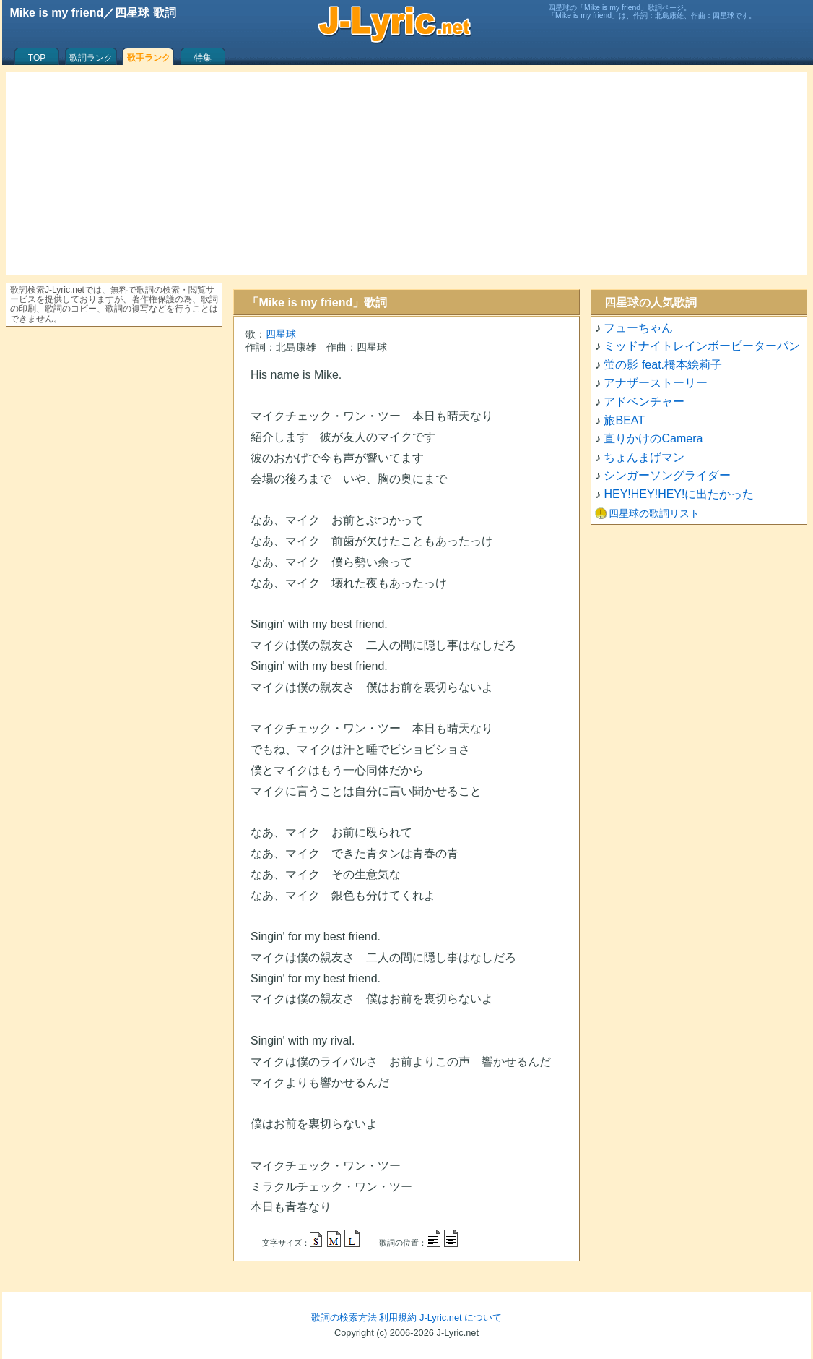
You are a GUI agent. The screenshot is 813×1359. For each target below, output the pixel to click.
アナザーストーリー (656, 383)
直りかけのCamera (653, 438)
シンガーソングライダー (667, 475)
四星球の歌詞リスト (654, 513)
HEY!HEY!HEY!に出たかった (679, 494)
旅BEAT (624, 420)
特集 (203, 58)
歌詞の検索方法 (344, 1317)
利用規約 (398, 1317)
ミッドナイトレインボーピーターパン (702, 346)
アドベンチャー (644, 401)
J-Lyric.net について (460, 1317)
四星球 (281, 334)
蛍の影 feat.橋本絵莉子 (663, 365)
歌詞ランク (91, 58)
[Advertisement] (406, 173)
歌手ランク (148, 58)
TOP (36, 58)
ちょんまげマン (644, 457)
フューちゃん (638, 328)
